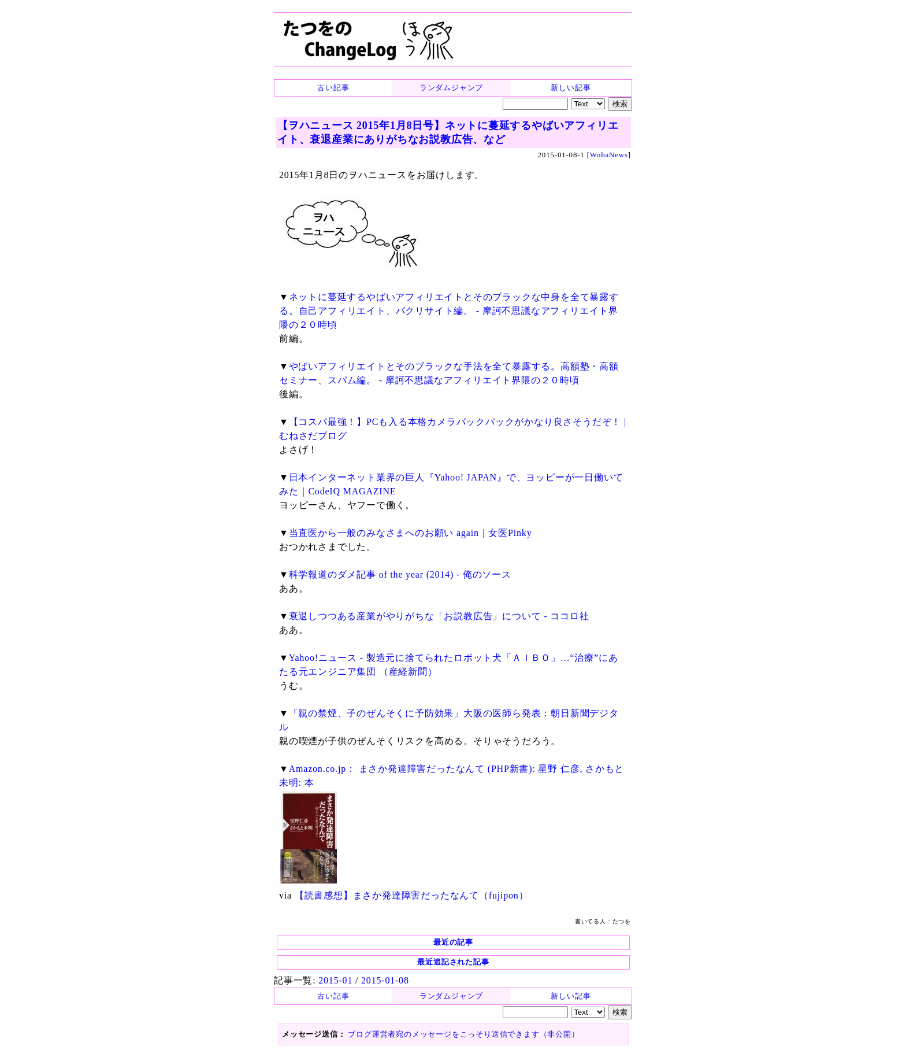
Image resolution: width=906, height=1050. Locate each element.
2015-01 (335, 980)
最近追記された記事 (453, 961)
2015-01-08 (385, 980)
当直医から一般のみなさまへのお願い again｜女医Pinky (410, 533)
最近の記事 (453, 942)
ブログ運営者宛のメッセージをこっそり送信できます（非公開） (463, 1034)
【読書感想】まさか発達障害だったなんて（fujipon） (412, 895)
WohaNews (609, 154)
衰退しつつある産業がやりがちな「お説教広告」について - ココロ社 (439, 616)
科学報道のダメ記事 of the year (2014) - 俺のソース (400, 574)
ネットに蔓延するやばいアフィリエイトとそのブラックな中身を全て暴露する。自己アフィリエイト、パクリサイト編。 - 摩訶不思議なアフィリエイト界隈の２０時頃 (449, 311)
